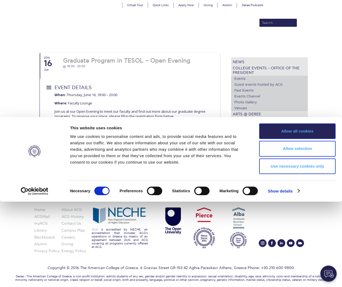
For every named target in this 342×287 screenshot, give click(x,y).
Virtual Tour (135, 5)
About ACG (97, 41)
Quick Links (161, 5)
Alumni (227, 5)
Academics (148, 41)
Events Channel (247, 96)
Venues (240, 108)
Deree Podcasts (252, 5)
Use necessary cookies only (297, 252)
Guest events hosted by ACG (258, 84)
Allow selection (297, 234)
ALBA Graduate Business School (195, 41)
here (66, 129)
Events (240, 79)
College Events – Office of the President (266, 70)
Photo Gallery (245, 102)
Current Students (249, 41)
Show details (280, 276)
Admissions (123, 41)
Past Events (244, 90)
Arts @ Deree (247, 114)
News (238, 62)
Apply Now (186, 5)
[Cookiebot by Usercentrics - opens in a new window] (34, 277)
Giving (208, 5)
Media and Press (250, 120)
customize (319, 4)
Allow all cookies (297, 216)
